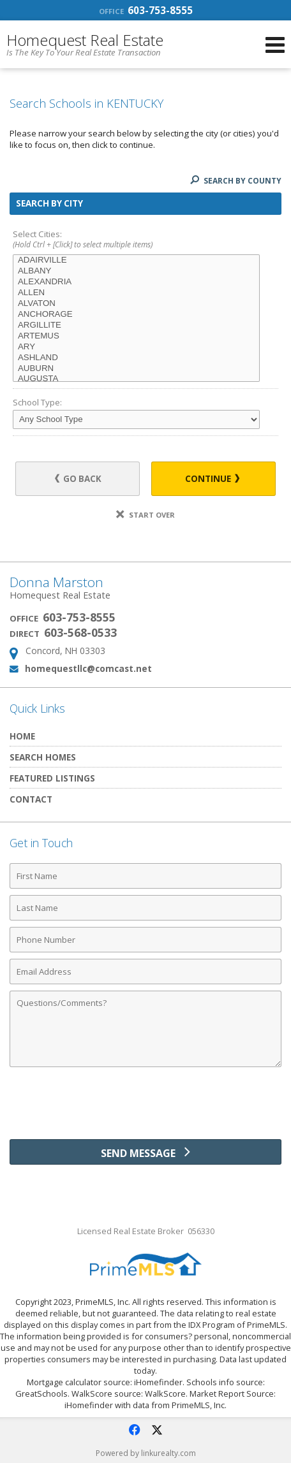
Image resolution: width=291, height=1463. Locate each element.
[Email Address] (145, 971)
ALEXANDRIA (136, 282)
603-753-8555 (146, 10)
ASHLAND (136, 358)
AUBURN (136, 368)
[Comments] (145, 1029)
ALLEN (136, 293)
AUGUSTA (136, 379)
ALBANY (136, 271)
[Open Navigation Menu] (275, 44)
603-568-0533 (80, 632)
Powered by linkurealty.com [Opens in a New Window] (146, 1453)
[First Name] (145, 876)
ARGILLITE (136, 325)
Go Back (78, 478)
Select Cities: (145, 240)
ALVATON (136, 303)
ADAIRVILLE (136, 260)
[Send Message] (145, 1152)
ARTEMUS (136, 336)
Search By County (235, 180)
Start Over (145, 515)
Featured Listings (52, 778)
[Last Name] (145, 908)
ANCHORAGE (136, 314)
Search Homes (43, 757)
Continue (212, 478)
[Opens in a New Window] (134, 1430)
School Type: (37, 402)
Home (22, 736)
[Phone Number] (145, 939)
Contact (31, 799)
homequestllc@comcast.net (88, 668)
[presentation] (145, 1108)
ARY (136, 347)
